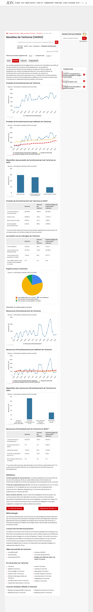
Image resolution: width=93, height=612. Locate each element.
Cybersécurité (49, 3)
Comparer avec (39, 55)
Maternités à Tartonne (41, 571)
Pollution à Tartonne (40, 581)
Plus (78, 3)
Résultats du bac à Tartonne (17, 592)
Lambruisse (36, 46)
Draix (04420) (12, 554)
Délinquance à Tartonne (41, 578)
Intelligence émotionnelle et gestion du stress (72, 87)
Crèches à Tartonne (40, 568)
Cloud (65, 3)
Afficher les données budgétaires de (16, 55)
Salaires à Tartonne (14, 568)
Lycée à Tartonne (39, 566)
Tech (22, 3)
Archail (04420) (13, 552)
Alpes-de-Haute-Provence (27, 33)
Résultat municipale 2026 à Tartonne (19, 590)
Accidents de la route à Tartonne (18, 580)
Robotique (58, 3)
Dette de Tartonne (15, 508)
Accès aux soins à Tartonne (42, 576)
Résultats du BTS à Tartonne (43, 592)
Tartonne (39, 33)
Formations (68, 69)
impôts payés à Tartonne (24, 307)
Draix (30, 46)
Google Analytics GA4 (70, 81)
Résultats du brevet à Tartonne (44, 590)
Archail (26, 46)
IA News (17, 3)
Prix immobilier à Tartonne (16, 571)
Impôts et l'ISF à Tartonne (16, 573)
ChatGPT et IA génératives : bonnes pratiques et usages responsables (72, 75)
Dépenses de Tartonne (48, 508)
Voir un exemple (83, 41)
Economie (71, 3)
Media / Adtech (30, 3)
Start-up (39, 3)
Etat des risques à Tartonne (42, 573)
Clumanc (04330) (39, 552)
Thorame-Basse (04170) (42, 554)
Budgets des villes (14, 33)
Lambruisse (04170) (14, 557)
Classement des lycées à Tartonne (19, 583)
